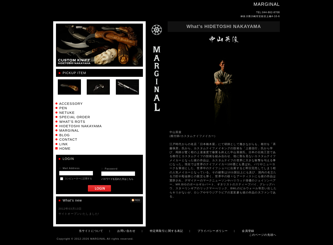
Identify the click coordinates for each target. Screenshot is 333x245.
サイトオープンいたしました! (79, 213)
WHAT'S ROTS (72, 122)
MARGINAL (69, 130)
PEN (63, 108)
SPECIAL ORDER (74, 117)
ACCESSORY (71, 103)
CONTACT (68, 139)
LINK (63, 144)
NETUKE (66, 113)
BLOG (64, 135)
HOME (65, 148)
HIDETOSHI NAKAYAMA (80, 126)
